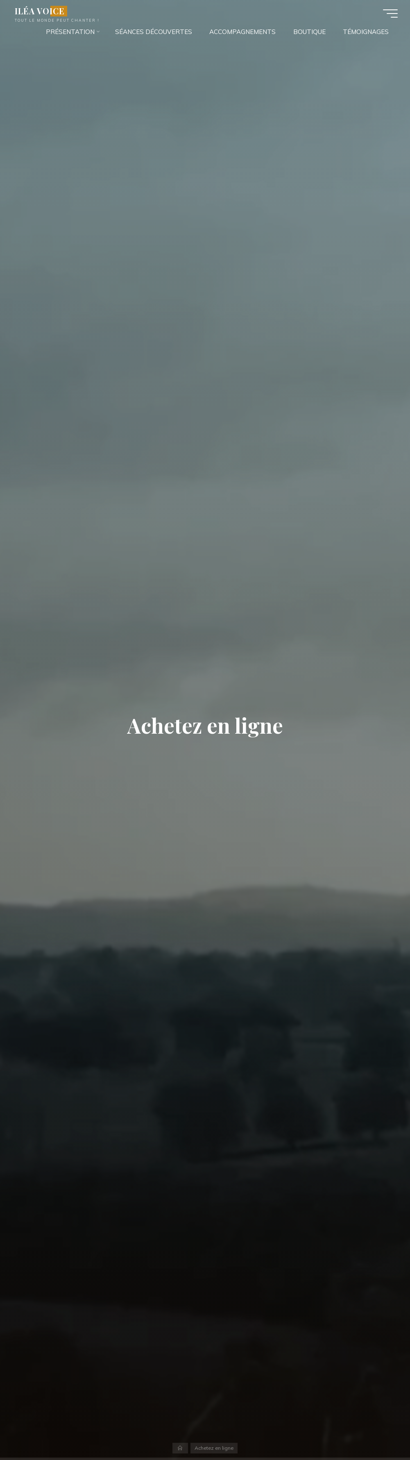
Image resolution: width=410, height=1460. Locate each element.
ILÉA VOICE (40, 11)
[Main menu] (390, 13)
